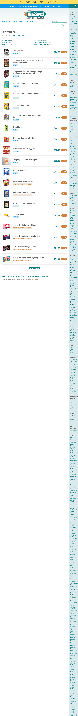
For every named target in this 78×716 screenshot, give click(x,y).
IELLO (71, 530)
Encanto (72, 352)
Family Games (21, 35)
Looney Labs (73, 549)
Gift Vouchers (73, 430)
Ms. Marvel (73, 264)
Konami (72, 546)
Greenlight (73, 516)
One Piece (72, 372)
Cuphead (72, 338)
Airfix (71, 439)
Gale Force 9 (73, 506)
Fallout (72, 340)
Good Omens (73, 288)
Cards (30, 6)
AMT (71, 441)
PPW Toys (72, 599)
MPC (71, 576)
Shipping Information (33, 276)
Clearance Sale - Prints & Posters (73, 166)
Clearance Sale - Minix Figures (73, 156)
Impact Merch (73, 538)
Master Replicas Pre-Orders (73, 51)
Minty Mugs (73, 573)
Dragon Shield (73, 490)
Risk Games (5, 42)
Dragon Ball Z (73, 361)
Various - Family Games (41, 44)
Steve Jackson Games (72, 631)
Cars (39, 6)
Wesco (72, 669)
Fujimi (71, 706)
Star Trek (72, 310)
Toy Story (72, 218)
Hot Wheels (73, 712)
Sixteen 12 (72, 618)
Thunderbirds (73, 315)
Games (35, 6)
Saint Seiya (73, 391)
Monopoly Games (39, 40)
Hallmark (72, 519)
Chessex (72, 466)
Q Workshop (73, 684)
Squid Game (73, 296)
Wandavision (73, 290)
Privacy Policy (19, 276)
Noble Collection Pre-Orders (73, 62)
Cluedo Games (6, 40)
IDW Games (73, 529)
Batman (72, 405)
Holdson (72, 711)
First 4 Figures (73, 505)
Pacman (72, 337)
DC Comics (73, 404)
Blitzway (72, 458)
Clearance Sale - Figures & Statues (73, 171)
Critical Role (73, 469)
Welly (71, 668)
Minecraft (72, 335)
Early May (32, 2)
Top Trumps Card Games (41, 42)
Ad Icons (72, 419)
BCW (71, 450)
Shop (15, 21)
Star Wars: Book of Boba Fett (73, 271)
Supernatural (73, 306)
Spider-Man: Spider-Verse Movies (73, 238)
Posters (52, 6)
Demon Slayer (73, 359)
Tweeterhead (73, 653)
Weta (71, 671)
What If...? (72, 291)
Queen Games (73, 610)
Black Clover (73, 374)
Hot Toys (72, 525)
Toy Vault (72, 645)
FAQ (10, 21)
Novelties (46, 6)
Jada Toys (72, 541)
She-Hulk (72, 322)
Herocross (72, 709)
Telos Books (73, 637)
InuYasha (72, 383)
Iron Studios (73, 540)
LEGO (71, 421)
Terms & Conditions (8, 276)
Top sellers (73, 99)
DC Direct (72, 479)
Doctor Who (73, 298)
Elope (71, 493)
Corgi (71, 468)
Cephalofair (73, 690)
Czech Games (73, 474)
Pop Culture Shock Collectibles (73, 596)
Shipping (4, 21)
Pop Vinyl (18, 6)
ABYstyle (72, 437)
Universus (72, 663)
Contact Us (29, 21)
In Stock (38, 2)
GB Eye (72, 508)
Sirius (71, 616)
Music (71, 418)
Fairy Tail (72, 375)
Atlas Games (73, 449)
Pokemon (72, 112)
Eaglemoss (73, 492)
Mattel (72, 556)
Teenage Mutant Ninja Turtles (73, 319)
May (27, 2)
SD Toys (72, 612)
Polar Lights (73, 592)
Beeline (72, 685)
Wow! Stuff (73, 682)
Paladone (72, 588)
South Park (73, 312)
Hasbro (72, 524)
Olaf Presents (73, 350)
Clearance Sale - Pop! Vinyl (73, 142)
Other (58, 6)
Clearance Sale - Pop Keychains (72, 187)
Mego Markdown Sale (73, 179)
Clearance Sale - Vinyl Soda (73, 161)
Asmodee (72, 447)
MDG (71, 567)
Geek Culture (73, 708)
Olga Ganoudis (74, 583)
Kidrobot (72, 543)
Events (20, 21)
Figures (24, 6)
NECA (71, 104)
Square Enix (73, 626)
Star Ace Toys (73, 628)
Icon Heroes (73, 527)
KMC (71, 545)
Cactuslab (34, 279)
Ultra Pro (72, 655)
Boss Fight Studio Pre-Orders (73, 46)
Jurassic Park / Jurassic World (73, 249)
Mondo (72, 575)
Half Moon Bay (74, 517)
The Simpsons (73, 314)
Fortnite (72, 329)
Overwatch (73, 330)
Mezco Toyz (73, 568)
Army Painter (73, 445)
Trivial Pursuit (6, 44)
